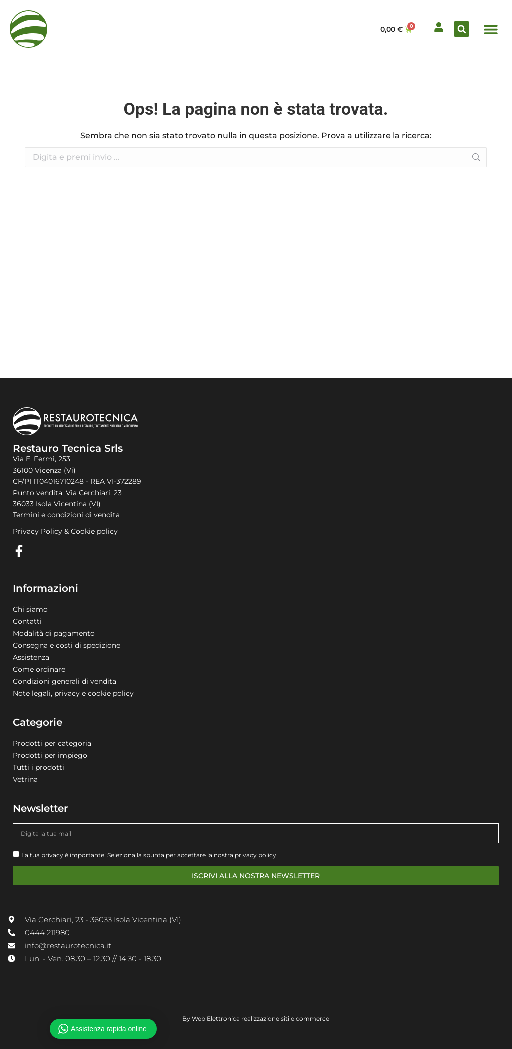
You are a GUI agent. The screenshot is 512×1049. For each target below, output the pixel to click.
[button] (462, 29)
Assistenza (31, 657)
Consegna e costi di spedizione (66, 645)
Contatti (27, 621)
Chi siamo (30, 609)
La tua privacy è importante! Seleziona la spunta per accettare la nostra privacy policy (149, 855)
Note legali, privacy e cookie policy (73, 693)
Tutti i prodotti (38, 767)
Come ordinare (39, 669)
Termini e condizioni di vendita (66, 515)
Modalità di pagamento (54, 633)
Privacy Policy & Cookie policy (65, 531)
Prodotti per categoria (52, 743)
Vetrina (25, 779)
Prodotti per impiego (50, 755)
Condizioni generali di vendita (64, 681)
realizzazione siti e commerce (286, 1018)
